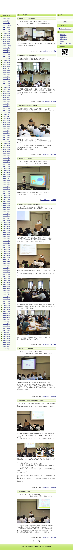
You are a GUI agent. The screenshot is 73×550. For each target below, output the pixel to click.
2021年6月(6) (6, 124)
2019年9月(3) (6, 162)
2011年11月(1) (6, 311)
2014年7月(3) (6, 268)
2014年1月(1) (6, 276)
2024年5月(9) (6, 58)
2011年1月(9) (6, 326)
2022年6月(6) (6, 99)
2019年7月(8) (6, 166)
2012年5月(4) (6, 305)
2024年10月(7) (6, 48)
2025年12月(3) (6, 23)
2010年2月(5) (6, 342)
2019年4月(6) (6, 172)
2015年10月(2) (6, 243)
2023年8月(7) (6, 74)
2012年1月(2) (6, 309)
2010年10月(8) (6, 332)
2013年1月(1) (6, 293)
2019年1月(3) (6, 176)
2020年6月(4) (6, 147)
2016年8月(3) (6, 224)
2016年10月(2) (6, 220)
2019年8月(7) (6, 164)
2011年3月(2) (6, 322)
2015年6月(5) (6, 251)
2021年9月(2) (6, 118)
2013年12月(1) (6, 278)
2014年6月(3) (6, 270)
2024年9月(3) (6, 50)
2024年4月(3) (6, 60)
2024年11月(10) (7, 45)
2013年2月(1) (6, 290)
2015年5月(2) (6, 253)
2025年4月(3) (6, 37)
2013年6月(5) (6, 286)
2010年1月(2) (6, 344)
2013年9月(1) (6, 282)
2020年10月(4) (6, 139)
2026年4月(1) (6, 18)
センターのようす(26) (65, 43)
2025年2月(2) (6, 39)
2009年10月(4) (6, 346)
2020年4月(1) (6, 151)
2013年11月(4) (6, 280)
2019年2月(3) (6, 174)
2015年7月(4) (6, 249)
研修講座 (53, 51)
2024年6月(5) (6, 56)
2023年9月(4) (6, 72)
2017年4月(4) (6, 214)
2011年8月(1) (6, 313)
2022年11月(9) (6, 89)
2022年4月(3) (6, 104)
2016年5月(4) (6, 230)
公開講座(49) (63, 35)
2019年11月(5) (6, 158)
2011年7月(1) (6, 315)
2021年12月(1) (6, 112)
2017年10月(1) (6, 201)
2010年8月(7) (6, 336)
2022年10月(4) (6, 91)
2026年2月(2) (6, 21)
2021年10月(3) (6, 116)
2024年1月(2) (6, 64)
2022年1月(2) (6, 110)
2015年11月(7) (6, 241)
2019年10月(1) (6, 160)
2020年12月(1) (6, 135)
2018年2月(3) (6, 195)
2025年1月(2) (6, 41)
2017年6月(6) (6, 209)
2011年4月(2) (6, 319)
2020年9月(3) (6, 141)
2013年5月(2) (6, 288)
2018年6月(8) (6, 189)
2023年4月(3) (6, 83)
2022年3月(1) (6, 106)
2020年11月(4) (6, 137)
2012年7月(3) (6, 301)
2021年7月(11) (6, 122)
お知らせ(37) (63, 39)
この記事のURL (45, 51)
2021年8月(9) (6, 120)
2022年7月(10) (6, 97)
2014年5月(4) (6, 272)
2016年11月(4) (6, 218)
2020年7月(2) (6, 145)
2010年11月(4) (6, 330)
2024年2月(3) (6, 62)
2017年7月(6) (6, 207)
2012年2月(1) (6, 307)
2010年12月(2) (6, 328)
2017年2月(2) (6, 216)
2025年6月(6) (6, 33)
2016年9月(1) (6, 222)
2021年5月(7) (6, 126)
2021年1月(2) (6, 133)
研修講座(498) (63, 37)
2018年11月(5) (6, 178)
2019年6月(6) (6, 168)
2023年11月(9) (6, 68)
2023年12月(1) (6, 66)
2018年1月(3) (6, 197)
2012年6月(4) (6, 303)
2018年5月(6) (6, 191)
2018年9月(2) (6, 183)
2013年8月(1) (6, 284)
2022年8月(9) (6, 95)
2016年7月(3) (6, 226)
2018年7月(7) (6, 187)
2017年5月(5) (6, 212)
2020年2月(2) (6, 153)
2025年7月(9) (6, 31)
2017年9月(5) (6, 203)
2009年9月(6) (6, 349)
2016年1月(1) (6, 236)
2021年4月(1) (6, 129)
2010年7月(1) (6, 338)
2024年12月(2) (6, 43)
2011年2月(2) (6, 324)
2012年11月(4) (6, 295)
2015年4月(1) (6, 255)
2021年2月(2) (6, 131)
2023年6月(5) (6, 79)
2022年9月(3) (6, 93)
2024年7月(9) (6, 54)
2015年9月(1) (6, 245)
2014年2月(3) (6, 274)
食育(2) (62, 41)
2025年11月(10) (7, 25)
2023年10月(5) (6, 70)
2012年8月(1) (6, 299)
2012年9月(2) (6, 297)
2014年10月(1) (6, 261)
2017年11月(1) (6, 199)
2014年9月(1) (6, 263)
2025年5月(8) (6, 35)
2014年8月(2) (6, 266)
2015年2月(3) (6, 257)
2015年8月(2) (6, 247)
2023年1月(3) (6, 87)
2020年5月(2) (6, 149)
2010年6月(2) (6, 340)
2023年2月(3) (6, 85)
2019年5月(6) (6, 170)
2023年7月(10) (6, 77)
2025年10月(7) (6, 27)
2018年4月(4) (6, 193)
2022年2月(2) (6, 108)
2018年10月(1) (6, 180)
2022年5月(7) (6, 101)
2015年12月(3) (6, 239)
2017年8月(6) (6, 205)
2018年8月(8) (6, 185)
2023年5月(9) (6, 81)
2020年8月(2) (6, 143)
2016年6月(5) (6, 228)
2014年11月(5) (6, 259)
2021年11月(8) (6, 114)
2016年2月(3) (6, 234)
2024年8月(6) (6, 52)
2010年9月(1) (6, 334)
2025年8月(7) (6, 29)
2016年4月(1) (6, 232)
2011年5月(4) (6, 317)
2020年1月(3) (6, 156)
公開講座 (53, 200)
